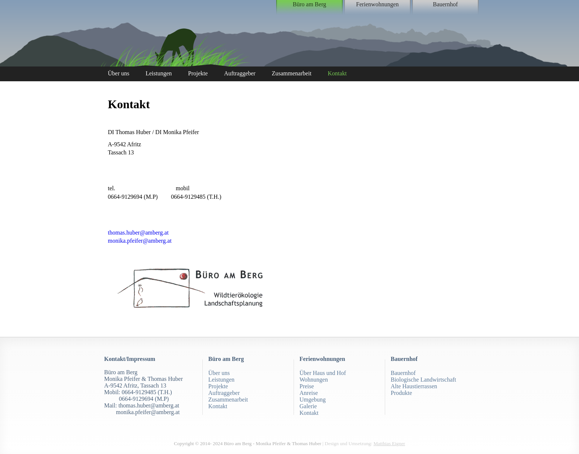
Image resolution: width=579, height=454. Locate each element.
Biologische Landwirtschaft (423, 379)
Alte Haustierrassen (414, 386)
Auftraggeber (240, 73)
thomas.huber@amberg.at (138, 232)
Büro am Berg (309, 4)
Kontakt (337, 73)
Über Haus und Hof (322, 373)
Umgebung (312, 399)
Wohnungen (313, 379)
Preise (306, 386)
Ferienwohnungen (377, 4)
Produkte (401, 393)
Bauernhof (445, 4)
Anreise (308, 393)
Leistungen (158, 73)
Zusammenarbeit (292, 73)
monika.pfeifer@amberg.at (140, 241)
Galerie (308, 406)
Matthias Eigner (389, 443)
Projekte (198, 73)
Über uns (118, 73)
